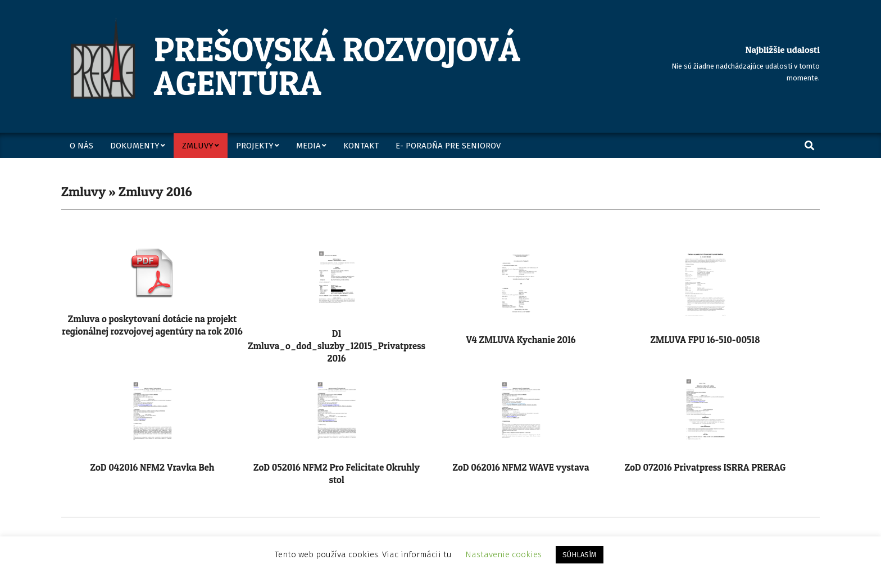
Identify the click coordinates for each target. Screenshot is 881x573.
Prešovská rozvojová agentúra (337, 66)
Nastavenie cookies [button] (503, 554)
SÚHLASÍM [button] (579, 555)
